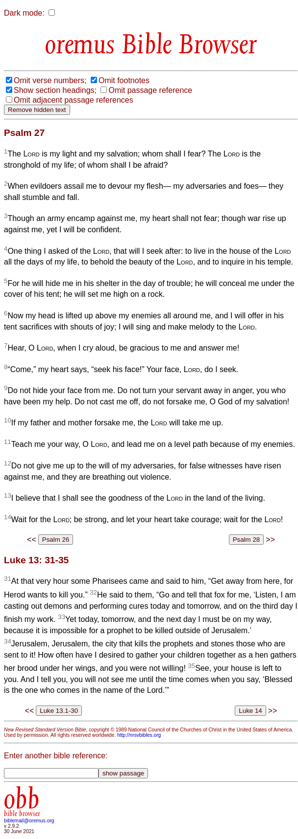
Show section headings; (55, 90)
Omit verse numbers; (50, 80)
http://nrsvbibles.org (139, 735)
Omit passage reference (150, 90)
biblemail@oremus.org (29, 820)
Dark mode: (24, 13)
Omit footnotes (124, 80)
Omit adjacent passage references (73, 100)
